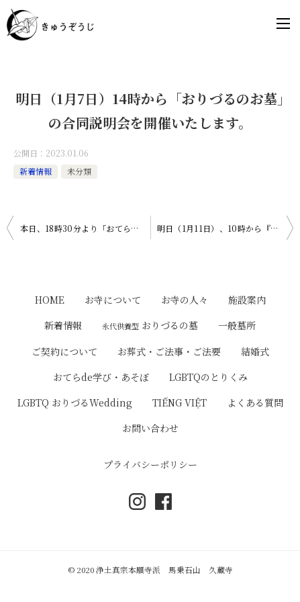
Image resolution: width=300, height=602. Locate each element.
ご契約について (64, 351)
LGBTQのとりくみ (208, 377)
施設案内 (247, 299)
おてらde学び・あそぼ (101, 377)
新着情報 (35, 171)
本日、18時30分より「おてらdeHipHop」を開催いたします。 (85, 228)
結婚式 (255, 351)
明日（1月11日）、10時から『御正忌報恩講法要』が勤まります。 (225, 228)
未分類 (79, 171)
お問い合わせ (150, 428)
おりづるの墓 (150, 325)
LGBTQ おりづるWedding (74, 402)
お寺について (113, 299)
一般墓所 (237, 325)
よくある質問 (255, 402)
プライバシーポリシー (150, 464)
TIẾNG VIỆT (179, 402)
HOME (49, 299)
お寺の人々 (184, 299)
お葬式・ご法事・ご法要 (169, 351)
